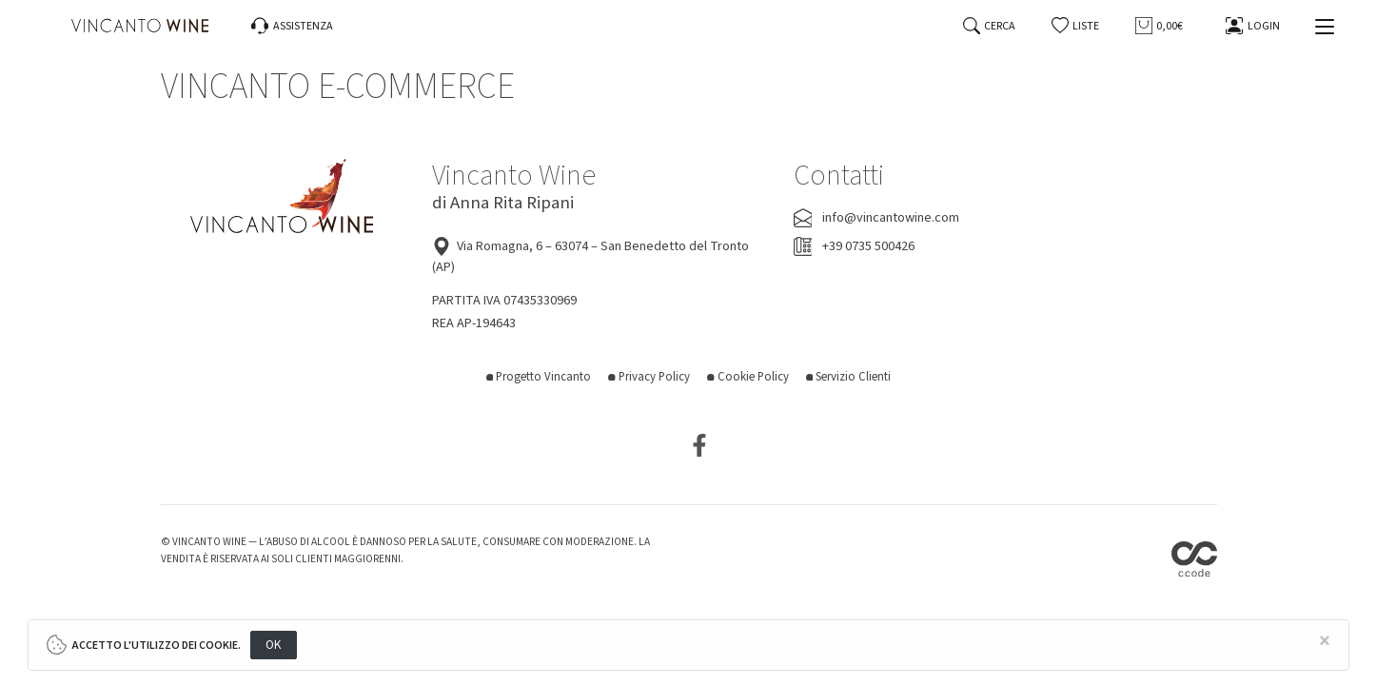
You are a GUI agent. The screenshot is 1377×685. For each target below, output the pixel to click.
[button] (1075, 26)
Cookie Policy (748, 376)
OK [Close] (274, 645)
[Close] (1325, 641)
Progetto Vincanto (539, 376)
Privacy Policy (649, 376)
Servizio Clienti (849, 376)
